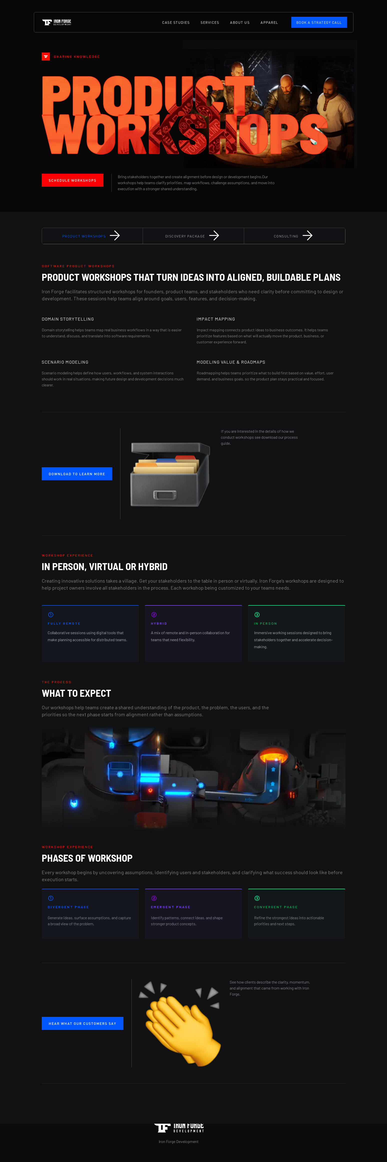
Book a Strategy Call (319, 22)
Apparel (269, 22)
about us (240, 22)
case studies (176, 22)
